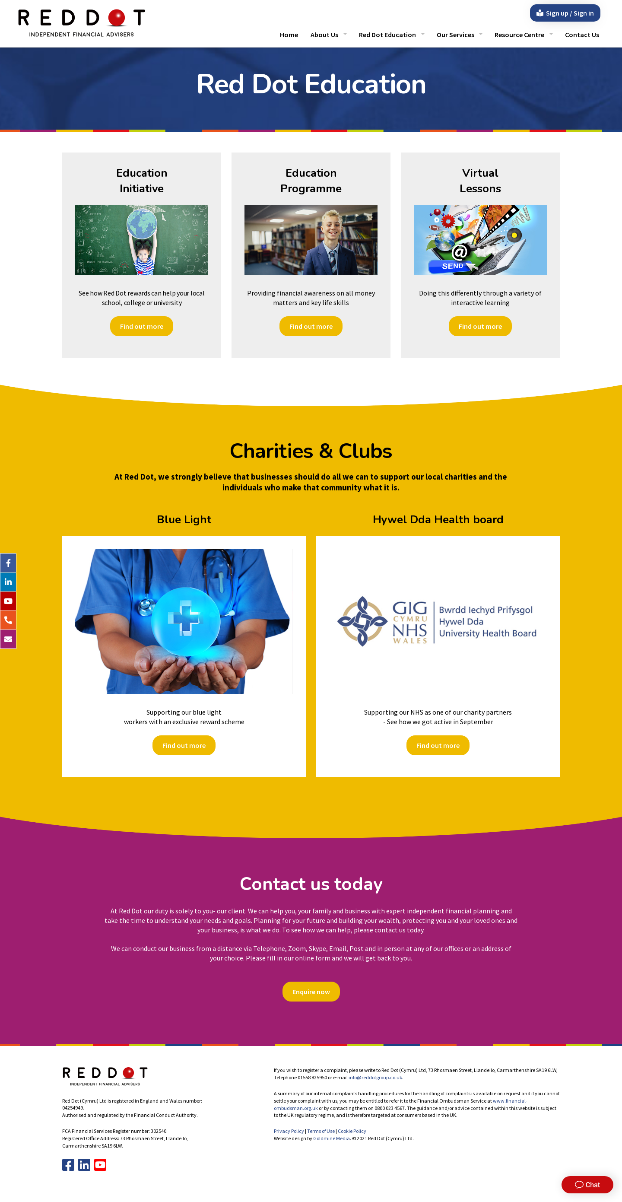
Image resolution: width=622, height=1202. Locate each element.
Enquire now (311, 991)
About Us (324, 34)
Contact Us (582, 34)
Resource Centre (519, 34)
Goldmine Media (331, 1138)
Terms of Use (321, 1131)
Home (289, 34)
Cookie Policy (352, 1131)
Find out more (141, 326)
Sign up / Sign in (565, 13)
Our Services (455, 34)
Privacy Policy (289, 1131)
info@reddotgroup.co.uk (375, 1077)
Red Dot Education (387, 34)
